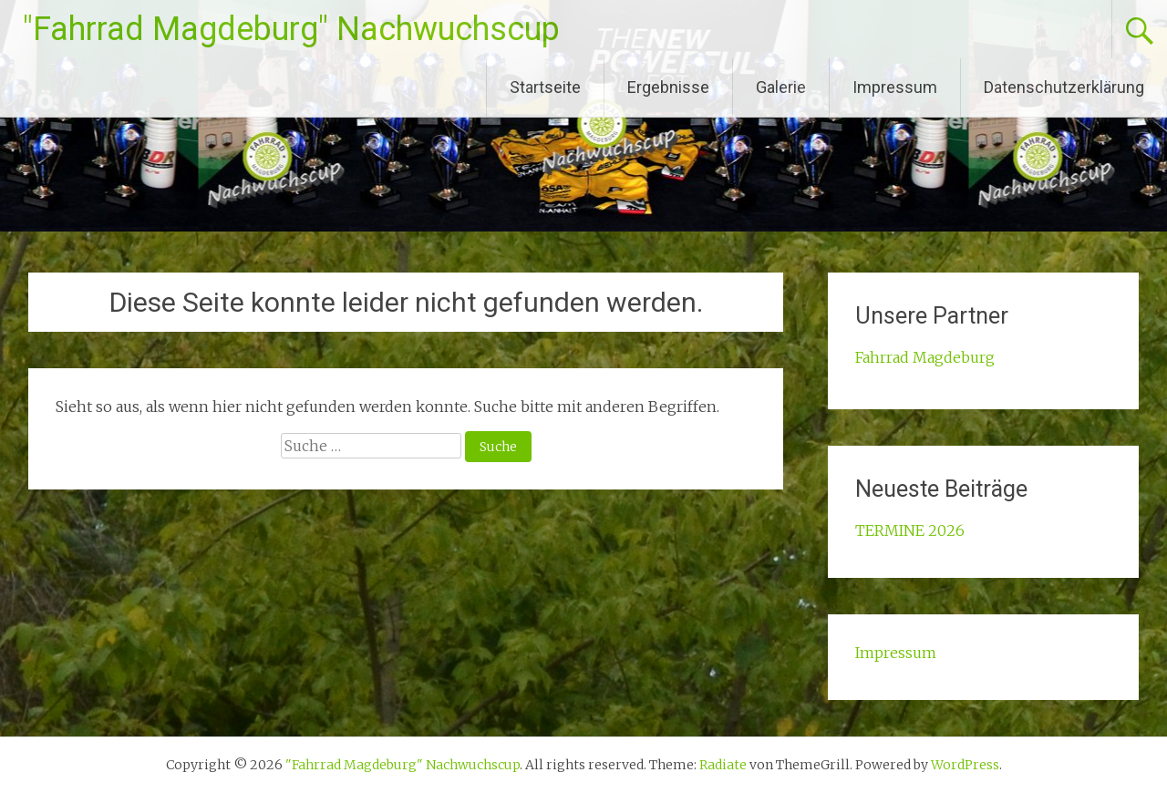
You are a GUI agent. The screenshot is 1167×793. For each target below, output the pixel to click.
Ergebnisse (668, 87)
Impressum (894, 87)
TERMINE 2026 (910, 530)
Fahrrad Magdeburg (925, 357)
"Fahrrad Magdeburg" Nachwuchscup (291, 29)
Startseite (545, 87)
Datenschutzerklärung (1064, 87)
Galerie (781, 87)
